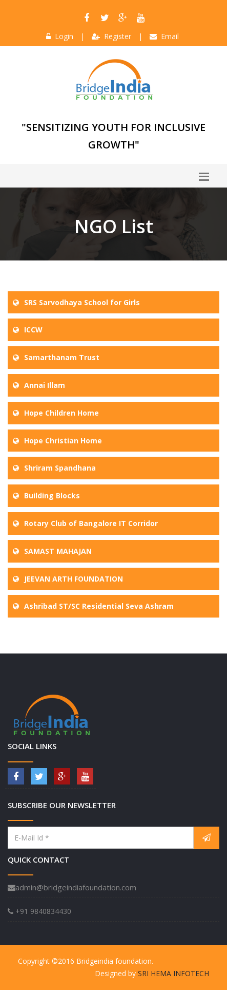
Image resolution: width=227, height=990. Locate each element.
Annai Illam (44, 385)
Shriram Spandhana (60, 468)
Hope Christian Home (63, 440)
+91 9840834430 (39, 911)
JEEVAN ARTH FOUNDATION (73, 579)
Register (111, 36)
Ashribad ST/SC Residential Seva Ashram (99, 606)
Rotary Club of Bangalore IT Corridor (91, 523)
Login (59, 36)
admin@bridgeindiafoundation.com (72, 887)
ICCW (33, 329)
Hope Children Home (61, 413)
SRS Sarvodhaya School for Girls (82, 302)
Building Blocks (52, 495)
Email (164, 36)
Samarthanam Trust (61, 357)
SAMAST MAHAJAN (58, 551)
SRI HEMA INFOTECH (173, 973)
